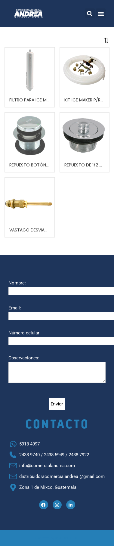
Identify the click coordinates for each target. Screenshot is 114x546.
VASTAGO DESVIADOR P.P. (29, 230)
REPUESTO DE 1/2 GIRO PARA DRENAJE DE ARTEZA (84, 165)
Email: (14, 308)
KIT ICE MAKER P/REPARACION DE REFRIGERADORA (84, 100)
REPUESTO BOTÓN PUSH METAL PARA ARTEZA (29, 165)
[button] (90, 13)
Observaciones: (23, 358)
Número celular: (24, 333)
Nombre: (17, 283)
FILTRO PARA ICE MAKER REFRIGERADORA (29, 100)
